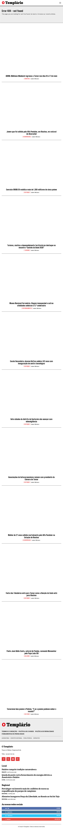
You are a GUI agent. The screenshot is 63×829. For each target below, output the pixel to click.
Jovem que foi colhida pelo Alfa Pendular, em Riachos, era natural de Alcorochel (31, 132)
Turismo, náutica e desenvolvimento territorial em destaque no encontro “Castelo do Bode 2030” (31, 246)
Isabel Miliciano (35, 78)
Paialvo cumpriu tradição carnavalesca (19, 769)
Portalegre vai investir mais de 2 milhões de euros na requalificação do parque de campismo (25, 789)
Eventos (27, 78)
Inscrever (57, 819)
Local (3, 780)
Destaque (27, 192)
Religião (27, 656)
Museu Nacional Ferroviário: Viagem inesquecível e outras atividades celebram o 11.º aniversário (31, 304)
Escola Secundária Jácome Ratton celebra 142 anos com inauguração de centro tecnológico (31, 362)
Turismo (27, 250)
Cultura (27, 714)
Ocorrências (27, 136)
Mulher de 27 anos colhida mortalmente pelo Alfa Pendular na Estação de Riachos (31, 536)
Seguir (58, 812)
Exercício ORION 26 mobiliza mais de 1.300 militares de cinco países (31, 189)
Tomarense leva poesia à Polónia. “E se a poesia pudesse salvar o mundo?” (31, 710)
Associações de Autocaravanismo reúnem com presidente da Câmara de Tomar (31, 478)
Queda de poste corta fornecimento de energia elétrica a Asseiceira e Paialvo (27, 776)
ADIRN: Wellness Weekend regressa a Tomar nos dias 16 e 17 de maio (31, 76)
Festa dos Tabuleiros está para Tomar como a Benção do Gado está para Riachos (31, 594)
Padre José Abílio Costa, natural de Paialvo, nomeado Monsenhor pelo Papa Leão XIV (31, 652)
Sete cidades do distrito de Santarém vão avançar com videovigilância (31, 420)
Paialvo (4, 772)
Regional (4, 793)
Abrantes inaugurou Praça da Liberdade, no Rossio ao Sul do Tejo (31, 796)
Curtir (58, 808)
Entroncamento (27, 308)
